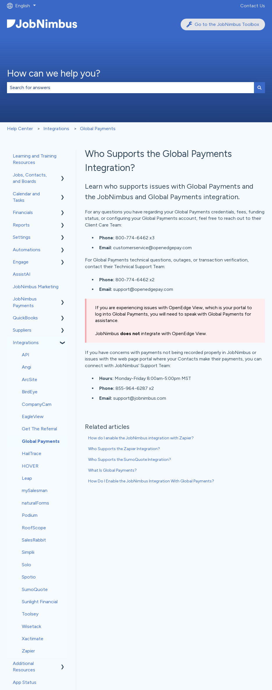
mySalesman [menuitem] (34, 490)
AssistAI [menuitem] (22, 274)
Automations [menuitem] (26, 249)
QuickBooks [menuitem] (25, 318)
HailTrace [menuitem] (31, 453)
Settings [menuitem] (22, 237)
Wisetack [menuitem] (31, 626)
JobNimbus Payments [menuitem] (25, 302)
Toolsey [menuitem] (30, 614)
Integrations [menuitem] (26, 342)
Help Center (20, 128)
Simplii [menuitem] (28, 552)
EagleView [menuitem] (33, 416)
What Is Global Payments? (112, 470)
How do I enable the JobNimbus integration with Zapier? (141, 438)
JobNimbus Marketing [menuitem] (35, 286)
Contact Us (252, 5)
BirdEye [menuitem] (30, 391)
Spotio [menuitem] (29, 577)
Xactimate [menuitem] (32, 638)
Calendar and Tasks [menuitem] (26, 197)
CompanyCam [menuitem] (36, 404)
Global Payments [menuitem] (41, 441)
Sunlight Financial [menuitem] (40, 601)
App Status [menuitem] (24, 682)
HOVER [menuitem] (30, 466)
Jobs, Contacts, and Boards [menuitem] (30, 178)
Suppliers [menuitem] (22, 330)
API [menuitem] (25, 355)
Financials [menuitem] (23, 212)
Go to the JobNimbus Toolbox (222, 24)
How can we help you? (53, 73)
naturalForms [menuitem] (35, 503)
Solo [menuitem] (26, 564)
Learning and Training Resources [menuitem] (34, 159)
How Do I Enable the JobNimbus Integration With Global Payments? (151, 481)
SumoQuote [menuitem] (35, 589)
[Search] (259, 87)
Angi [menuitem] (26, 367)
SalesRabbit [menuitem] (34, 540)
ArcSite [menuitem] (29, 379)
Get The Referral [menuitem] (39, 428)
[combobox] (130, 87)
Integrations (56, 128)
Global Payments (97, 128)
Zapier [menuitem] (28, 651)
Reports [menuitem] (21, 225)
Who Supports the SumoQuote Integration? (129, 459)
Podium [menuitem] (30, 515)
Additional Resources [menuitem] (24, 667)
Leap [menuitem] (27, 478)
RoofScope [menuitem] (34, 527)
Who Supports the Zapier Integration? (124, 448)
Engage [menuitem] (21, 262)
